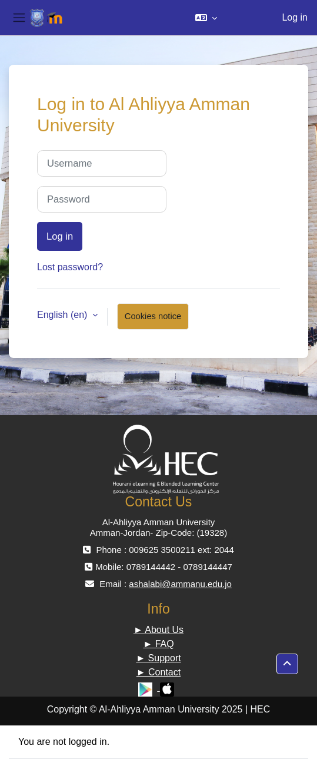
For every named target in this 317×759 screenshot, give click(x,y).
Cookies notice (153, 316)
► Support (158, 658)
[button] (206, 17)
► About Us (158, 630)
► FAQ (158, 644)
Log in (295, 17)
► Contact (158, 672)
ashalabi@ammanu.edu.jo (180, 584)
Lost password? (70, 267)
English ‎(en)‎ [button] (63, 315)
